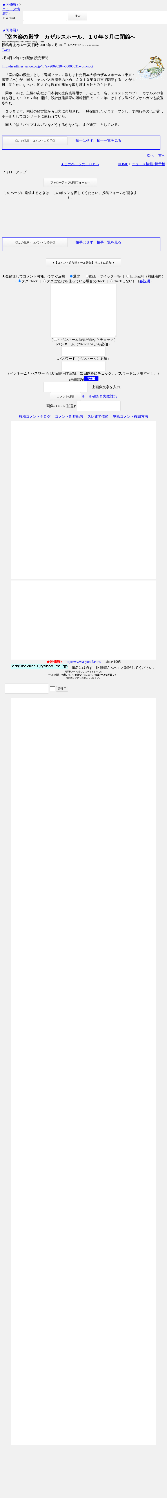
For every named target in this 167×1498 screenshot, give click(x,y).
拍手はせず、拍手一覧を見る (98, 140)
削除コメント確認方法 (130, 427)
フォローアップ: (14, 172)
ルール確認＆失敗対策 (99, 407)
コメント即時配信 (69, 427)
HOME (123, 164)
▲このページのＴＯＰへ (80, 164)
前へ (161, 155)
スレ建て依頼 (98, 427)
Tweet (6, 50)
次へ (150, 155)
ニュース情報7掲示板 (148, 164)
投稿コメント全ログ (35, 427)
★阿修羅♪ (10, 4)
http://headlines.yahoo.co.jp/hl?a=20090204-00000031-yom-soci (47, 66)
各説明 (145, 281)
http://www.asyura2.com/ (83, 672)
